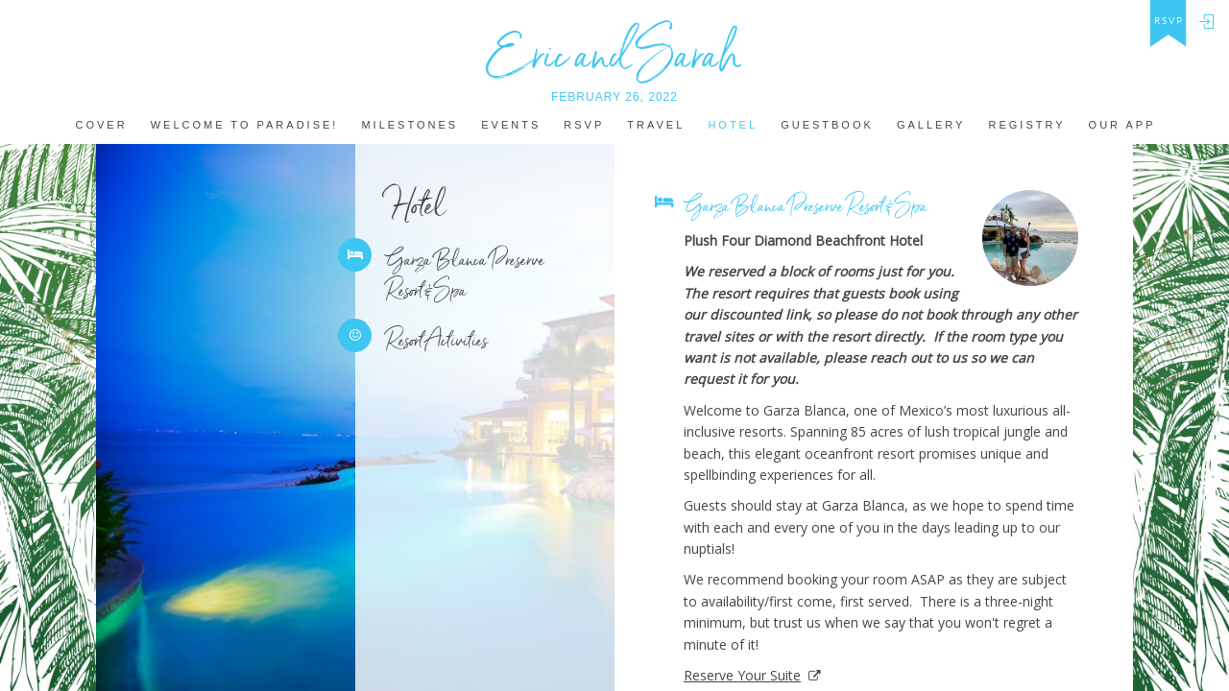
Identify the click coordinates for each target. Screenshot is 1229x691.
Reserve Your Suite (742, 675)
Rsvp (584, 125)
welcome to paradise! (245, 125)
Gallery (931, 125)
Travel (656, 125)
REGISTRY (1027, 125)
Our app (1122, 125)
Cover (101, 125)
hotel (733, 125)
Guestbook (827, 125)
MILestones (409, 125)
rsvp (1169, 21)
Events (511, 125)
